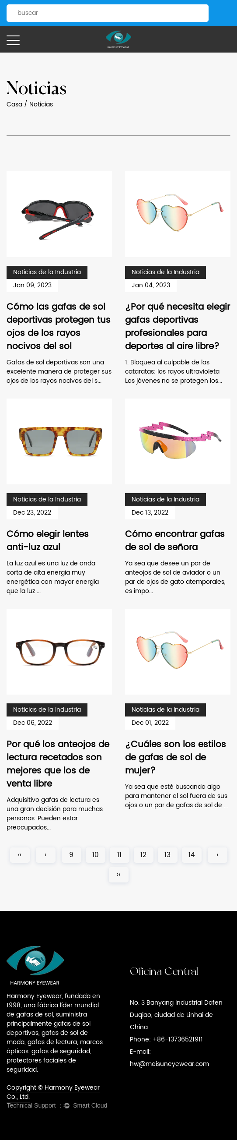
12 (143, 855)
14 (191, 855)
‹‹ (19, 855)
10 (95, 855)
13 (167, 855)
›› (118, 874)
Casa (14, 104)
